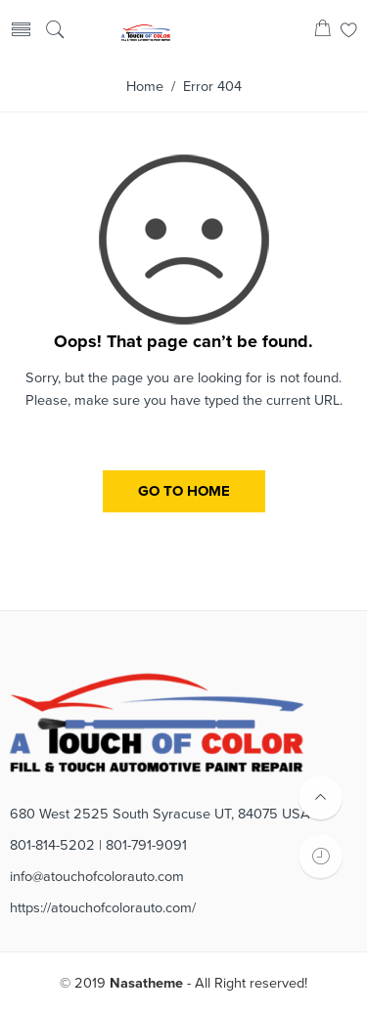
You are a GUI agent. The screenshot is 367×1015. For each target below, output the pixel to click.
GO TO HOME (184, 491)
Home (144, 86)
